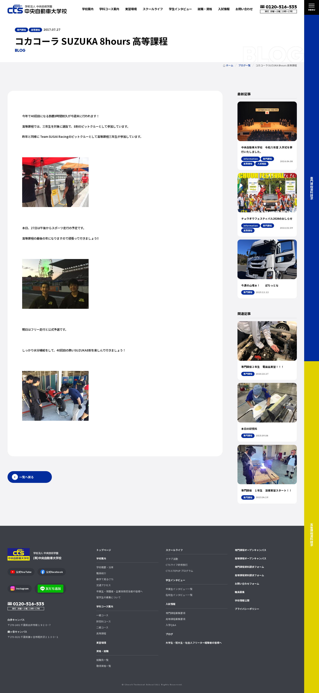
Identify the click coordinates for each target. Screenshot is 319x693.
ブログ (169, 634)
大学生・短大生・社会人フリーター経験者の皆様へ (194, 642)
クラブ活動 (172, 559)
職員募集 (240, 592)
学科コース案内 (104, 606)
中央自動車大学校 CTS (37, 8)
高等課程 (101, 633)
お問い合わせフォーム (247, 583)
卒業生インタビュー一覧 (179, 589)
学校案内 (101, 558)
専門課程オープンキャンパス (250, 550)
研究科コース (103, 621)
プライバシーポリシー (247, 608)
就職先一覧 (102, 660)
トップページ (103, 550)
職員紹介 (101, 573)
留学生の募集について (108, 597)
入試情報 (170, 604)
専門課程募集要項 (175, 613)
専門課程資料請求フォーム (249, 566)
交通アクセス (103, 585)
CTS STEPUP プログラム (179, 570)
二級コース (102, 627)
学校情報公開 (242, 600)
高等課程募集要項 (175, 619)
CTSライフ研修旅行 (177, 564)
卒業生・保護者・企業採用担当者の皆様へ (119, 591)
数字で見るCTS (104, 579)
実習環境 (131, 9)
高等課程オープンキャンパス (250, 558)
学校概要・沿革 (104, 567)
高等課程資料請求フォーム (249, 575)
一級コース (102, 615)
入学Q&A (171, 625)
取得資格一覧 (103, 666)
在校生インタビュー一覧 (179, 595)
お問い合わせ (244, 9)
